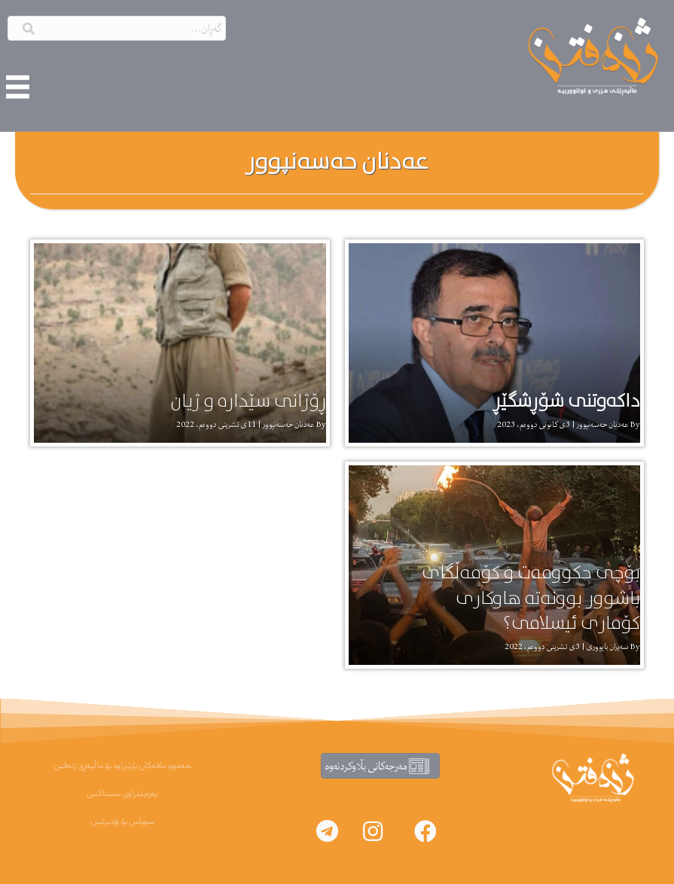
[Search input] (117, 28)
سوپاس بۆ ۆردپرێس (122, 821)
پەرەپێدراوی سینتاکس (122, 793)
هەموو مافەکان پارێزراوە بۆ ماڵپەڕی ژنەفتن (122, 766)
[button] (425, 831)
